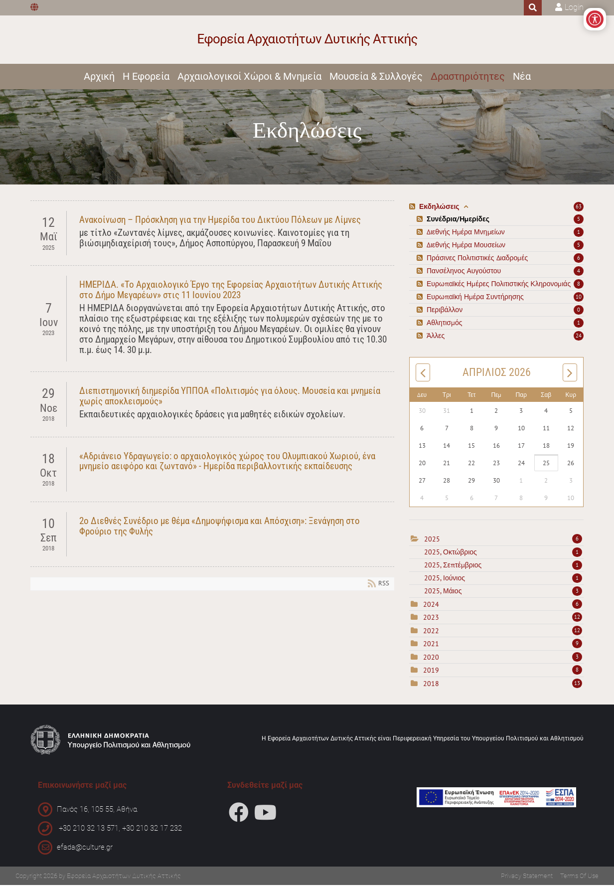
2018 (431, 686)
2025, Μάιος (503, 593)
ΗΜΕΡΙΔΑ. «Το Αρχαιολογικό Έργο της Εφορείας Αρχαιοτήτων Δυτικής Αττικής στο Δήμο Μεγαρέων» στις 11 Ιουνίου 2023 (230, 293)
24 (579, 338)
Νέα (522, 78)
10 (579, 299)
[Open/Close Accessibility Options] (590, 23)
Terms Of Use (579, 879)
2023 (431, 620)
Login (574, 7)
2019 (431, 673)
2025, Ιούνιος (503, 580)
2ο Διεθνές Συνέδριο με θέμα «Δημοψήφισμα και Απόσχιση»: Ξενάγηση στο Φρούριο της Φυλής (219, 528)
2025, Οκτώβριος (503, 554)
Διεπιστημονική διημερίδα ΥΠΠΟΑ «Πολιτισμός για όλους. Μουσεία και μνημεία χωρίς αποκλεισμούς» (229, 399)
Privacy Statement (527, 879)
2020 (431, 659)
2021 (431, 646)
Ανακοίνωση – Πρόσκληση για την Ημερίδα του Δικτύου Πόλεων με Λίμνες (220, 222)
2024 (431, 606)
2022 (431, 633)
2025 (432, 541)
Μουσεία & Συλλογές (376, 78)
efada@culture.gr (85, 850)
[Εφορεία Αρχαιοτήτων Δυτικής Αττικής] (307, 40)
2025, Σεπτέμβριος (503, 567)
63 (579, 209)
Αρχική (99, 78)
